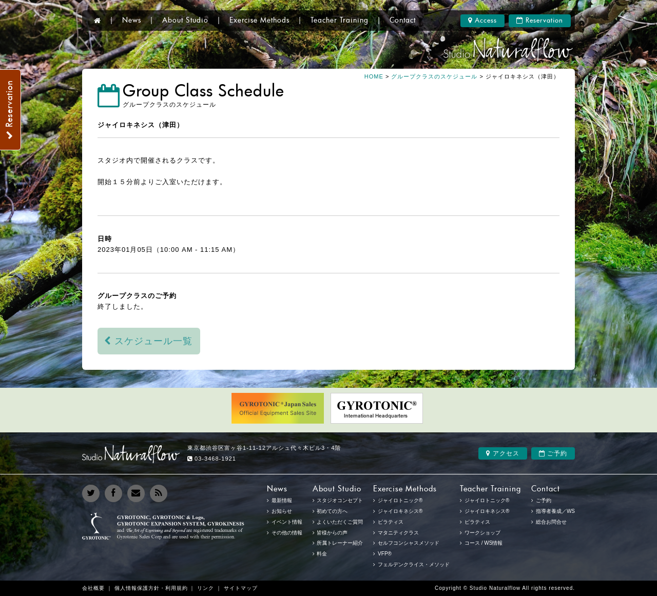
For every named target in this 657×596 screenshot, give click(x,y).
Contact (403, 20)
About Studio (185, 20)
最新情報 (282, 500)
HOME (373, 76)
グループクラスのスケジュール (434, 76)
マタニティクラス (398, 532)
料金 (322, 554)
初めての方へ (332, 511)
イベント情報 (287, 522)
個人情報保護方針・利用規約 (151, 588)
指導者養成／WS (555, 511)
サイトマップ (241, 588)
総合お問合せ (551, 522)
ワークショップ (482, 532)
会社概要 (93, 588)
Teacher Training (340, 20)
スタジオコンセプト (340, 500)
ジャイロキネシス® (487, 511)
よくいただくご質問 (340, 522)
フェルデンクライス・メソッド (414, 564)
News (131, 20)
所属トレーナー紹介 (340, 543)
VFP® (385, 554)
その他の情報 (287, 532)
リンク (205, 588)
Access (482, 20)
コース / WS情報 (484, 543)
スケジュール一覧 (148, 341)
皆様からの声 (332, 532)
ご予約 (553, 453)
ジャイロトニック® (487, 500)
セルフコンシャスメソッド (408, 543)
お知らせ (282, 511)
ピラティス (477, 522)
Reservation (539, 20)
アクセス (502, 453)
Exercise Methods (259, 20)
